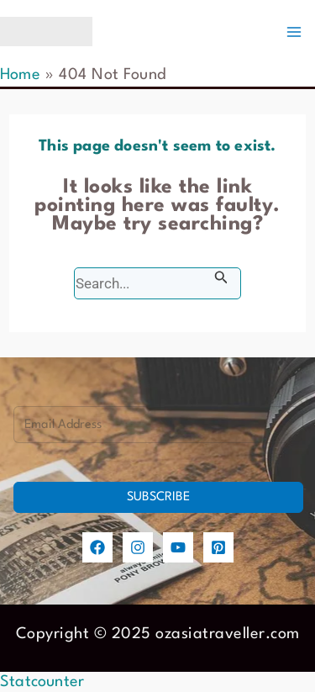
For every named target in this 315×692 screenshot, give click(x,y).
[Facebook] (97, 547)
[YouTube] (178, 547)
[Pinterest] (218, 547)
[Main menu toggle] (294, 32)
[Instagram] (138, 547)
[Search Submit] (221, 277)
